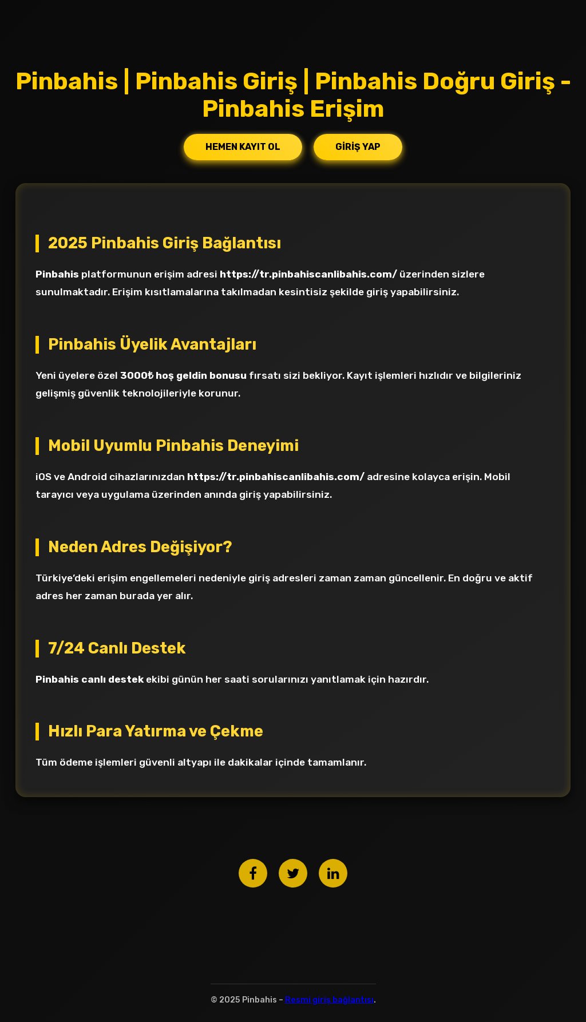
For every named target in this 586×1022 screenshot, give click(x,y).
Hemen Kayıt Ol (242, 146)
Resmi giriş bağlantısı (329, 1000)
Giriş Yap (358, 146)
